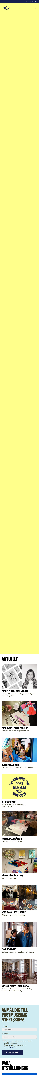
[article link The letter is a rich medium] (19, 681)
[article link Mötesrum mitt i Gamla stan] (19, 976)
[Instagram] (30, 1)
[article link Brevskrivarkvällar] (19, 829)
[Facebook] (26, 1)
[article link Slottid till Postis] (19, 755)
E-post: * (5, 1034)
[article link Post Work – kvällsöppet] (19, 902)
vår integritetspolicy (15, 1046)
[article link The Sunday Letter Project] (19, 718)
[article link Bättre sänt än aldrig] (19, 865)
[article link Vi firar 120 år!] (19, 792)
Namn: (5, 1026)
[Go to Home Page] (6, 8)
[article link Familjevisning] (19, 939)
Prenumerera (12, 1052)
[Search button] (35, 7)
